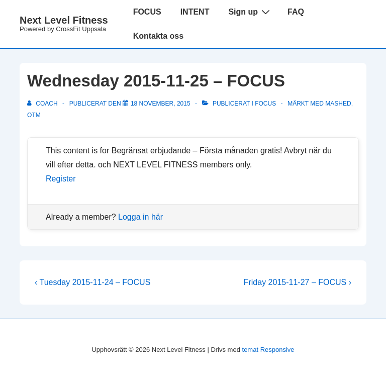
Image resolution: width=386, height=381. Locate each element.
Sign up (250, 12)
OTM (34, 115)
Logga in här (140, 217)
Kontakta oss (158, 36)
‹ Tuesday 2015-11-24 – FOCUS (92, 282)
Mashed (338, 103)
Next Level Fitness (64, 20)
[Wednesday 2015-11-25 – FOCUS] (160, 103)
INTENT (195, 12)
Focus (265, 103)
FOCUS (147, 12)
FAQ (295, 12)
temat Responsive (268, 349)
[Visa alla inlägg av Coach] (43, 103)
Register (61, 178)
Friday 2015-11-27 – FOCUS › (297, 282)
